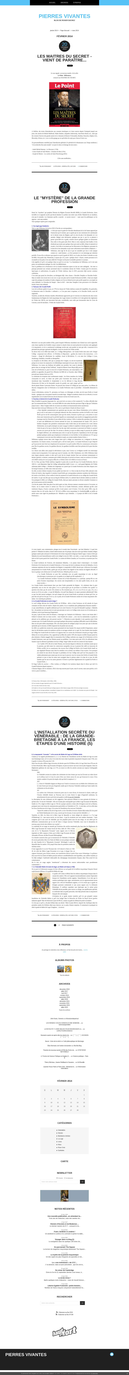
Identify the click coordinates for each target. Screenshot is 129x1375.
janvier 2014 (54, 30)
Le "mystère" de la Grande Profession (64, 200)
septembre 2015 (64, 1005)
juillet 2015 (64, 1007)
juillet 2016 (64, 999)
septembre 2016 (64, 997)
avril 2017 (64, 993)
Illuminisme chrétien (64, 1136)
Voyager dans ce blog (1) (64, 1239)
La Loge (60, 1139)
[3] (87, 423)
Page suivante (68, 925)
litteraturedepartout (72, 1018)
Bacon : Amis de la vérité (53, 1041)
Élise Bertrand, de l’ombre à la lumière (59, 1045)
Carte (64, 1161)
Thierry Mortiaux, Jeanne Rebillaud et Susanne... (59, 1062)
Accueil (52, 2)
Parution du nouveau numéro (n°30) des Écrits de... (59, 1050)
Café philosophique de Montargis (73, 1041)
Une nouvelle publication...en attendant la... (64, 1216)
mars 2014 (75, 30)
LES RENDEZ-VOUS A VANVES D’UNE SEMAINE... (63, 1023)
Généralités (66, 166)
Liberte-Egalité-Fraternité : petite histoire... (64, 1286)
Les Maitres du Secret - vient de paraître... (64, 58)
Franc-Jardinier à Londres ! (64, 1232)
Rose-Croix (61, 1147)
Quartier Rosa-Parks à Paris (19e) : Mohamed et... (59, 1066)
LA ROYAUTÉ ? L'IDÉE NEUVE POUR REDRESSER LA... (63, 1029)
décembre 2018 (65, 989)
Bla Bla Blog (78, 1045)
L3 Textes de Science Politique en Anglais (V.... (56, 1056)
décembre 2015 (65, 1001)
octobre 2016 (64, 995)
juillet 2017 (64, 991)
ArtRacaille (81, 1062)
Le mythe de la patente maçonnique (64, 1255)
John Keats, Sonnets (57, 1018)
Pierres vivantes (64, 16)
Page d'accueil (64, 30)
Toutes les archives (64, 1010)
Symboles (61, 1150)
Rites (76, 700)
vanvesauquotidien (64, 1024)
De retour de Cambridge (64, 1270)
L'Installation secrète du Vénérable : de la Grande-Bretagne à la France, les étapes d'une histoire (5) (64, 738)
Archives (64, 2)
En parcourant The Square (64, 1247)
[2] (40, 383)
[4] (32, 688)
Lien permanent (45, 166)
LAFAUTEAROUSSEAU (64, 1031)
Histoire (73, 166)
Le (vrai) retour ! (64, 1278)
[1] (32, 681)
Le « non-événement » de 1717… (64, 1262)
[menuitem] (52, 2)
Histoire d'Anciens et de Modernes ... (64, 1224)
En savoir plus (94, 1373)
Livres (60, 1141)
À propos (77, 2)
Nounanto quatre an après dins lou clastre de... (55, 1035)
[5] (75, 628)
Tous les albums (64, 975)
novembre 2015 (64, 1003)
